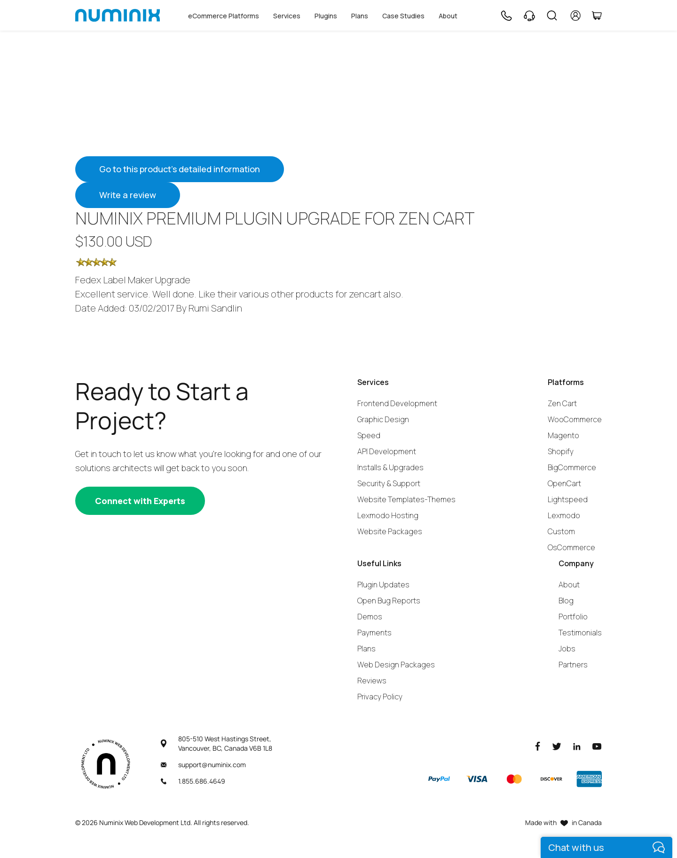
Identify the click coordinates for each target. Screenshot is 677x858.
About (448, 15)
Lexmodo (564, 515)
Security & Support (388, 483)
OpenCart (564, 483)
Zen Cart (562, 403)
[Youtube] (597, 746)
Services (286, 15)
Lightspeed (568, 499)
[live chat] (606, 847)
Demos (369, 616)
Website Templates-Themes (406, 499)
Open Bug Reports (388, 600)
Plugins (326, 15)
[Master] (514, 778)
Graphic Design (383, 419)
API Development (386, 451)
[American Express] (589, 778)
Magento (563, 435)
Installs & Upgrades (390, 467)
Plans (359, 15)
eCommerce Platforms (223, 15)
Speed (368, 435)
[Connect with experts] (140, 501)
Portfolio (573, 616)
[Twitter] (556, 746)
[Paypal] (439, 778)
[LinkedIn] (577, 746)
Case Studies (403, 15)
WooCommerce (575, 419)
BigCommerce (572, 467)
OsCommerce (571, 547)
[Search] (552, 16)
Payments (374, 632)
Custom (561, 531)
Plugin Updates (383, 584)
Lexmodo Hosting (387, 515)
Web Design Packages (396, 664)
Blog (566, 600)
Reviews (371, 680)
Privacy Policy (379, 696)
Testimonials (580, 632)
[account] (575, 15)
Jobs (567, 648)
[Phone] (505, 16)
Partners (573, 664)
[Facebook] (537, 746)
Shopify (561, 451)
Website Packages (389, 531)
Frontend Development (397, 403)
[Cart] (596, 15)
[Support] (529, 16)
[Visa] (476, 778)
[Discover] (551, 778)
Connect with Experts (140, 500)
